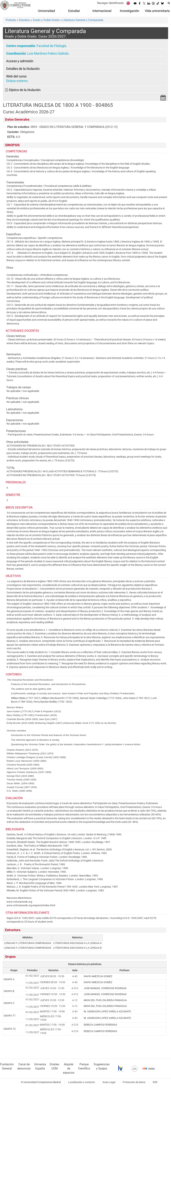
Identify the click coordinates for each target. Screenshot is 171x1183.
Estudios (24, 20)
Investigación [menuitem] (129, 11)
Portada (11, 20)
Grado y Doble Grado (46, 20)
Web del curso (16, 76)
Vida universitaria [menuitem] (157, 11)
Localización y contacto (81, 1082)
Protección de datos (134, 1082)
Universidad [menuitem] (46, 11)
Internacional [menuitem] (101, 11)
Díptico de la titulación (25, 90)
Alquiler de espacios (68, 1068)
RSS (155, 1082)
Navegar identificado (110, 3)
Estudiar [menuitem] (74, 11)
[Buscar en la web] (169, 3)
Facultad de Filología (51, 46)
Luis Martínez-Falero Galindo (48, 53)
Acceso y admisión (19, 61)
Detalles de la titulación (23, 69)
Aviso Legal (108, 1082)
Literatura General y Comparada (82, 20)
